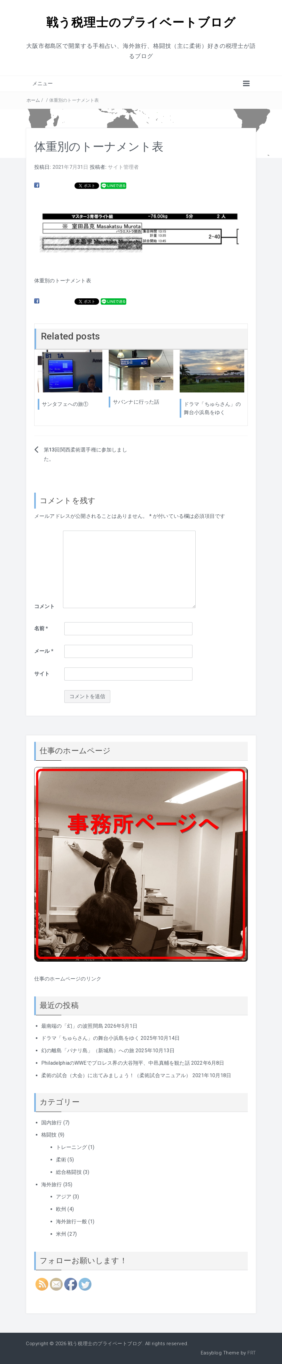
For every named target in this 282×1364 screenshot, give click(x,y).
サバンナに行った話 (136, 402)
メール (43, 651)
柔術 (61, 1159)
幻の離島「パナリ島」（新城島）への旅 (87, 1050)
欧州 (61, 1209)
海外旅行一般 (71, 1221)
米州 (61, 1234)
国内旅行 (51, 1122)
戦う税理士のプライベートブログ (141, 21)
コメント (44, 606)
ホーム (33, 100)
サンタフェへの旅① (65, 404)
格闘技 (49, 1135)
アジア (63, 1197)
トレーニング (71, 1147)
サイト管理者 (123, 167)
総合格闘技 (69, 1172)
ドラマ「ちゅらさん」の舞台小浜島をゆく (90, 1038)
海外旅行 (51, 1184)
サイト (42, 673)
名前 (41, 628)
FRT (251, 1353)
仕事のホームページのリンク (67, 978)
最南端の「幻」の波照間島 (72, 1026)
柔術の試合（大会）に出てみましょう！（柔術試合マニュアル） (116, 1075)
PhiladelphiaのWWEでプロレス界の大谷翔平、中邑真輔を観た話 (115, 1063)
